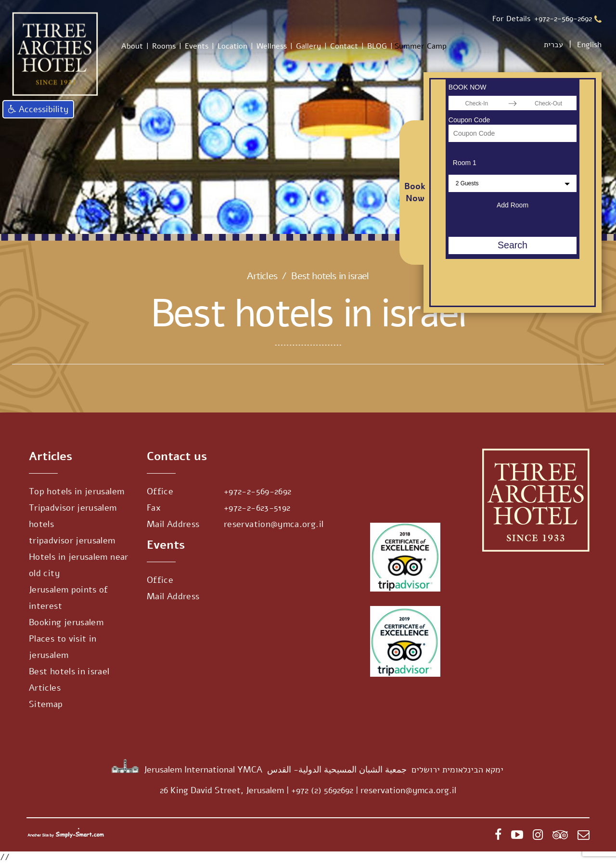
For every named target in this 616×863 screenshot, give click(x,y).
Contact (344, 46)
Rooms (164, 46)
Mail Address (173, 524)
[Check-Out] (548, 103)
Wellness (272, 46)
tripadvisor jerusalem (72, 540)
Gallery (308, 46)
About (132, 46)
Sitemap (46, 704)
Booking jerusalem (66, 622)
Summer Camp (421, 46)
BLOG (377, 46)
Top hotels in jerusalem (76, 491)
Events (196, 46)
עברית (553, 44)
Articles (262, 276)
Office (160, 491)
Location (232, 46)
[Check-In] (476, 103)
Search (512, 245)
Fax (154, 508)
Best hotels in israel (69, 671)
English (589, 44)
